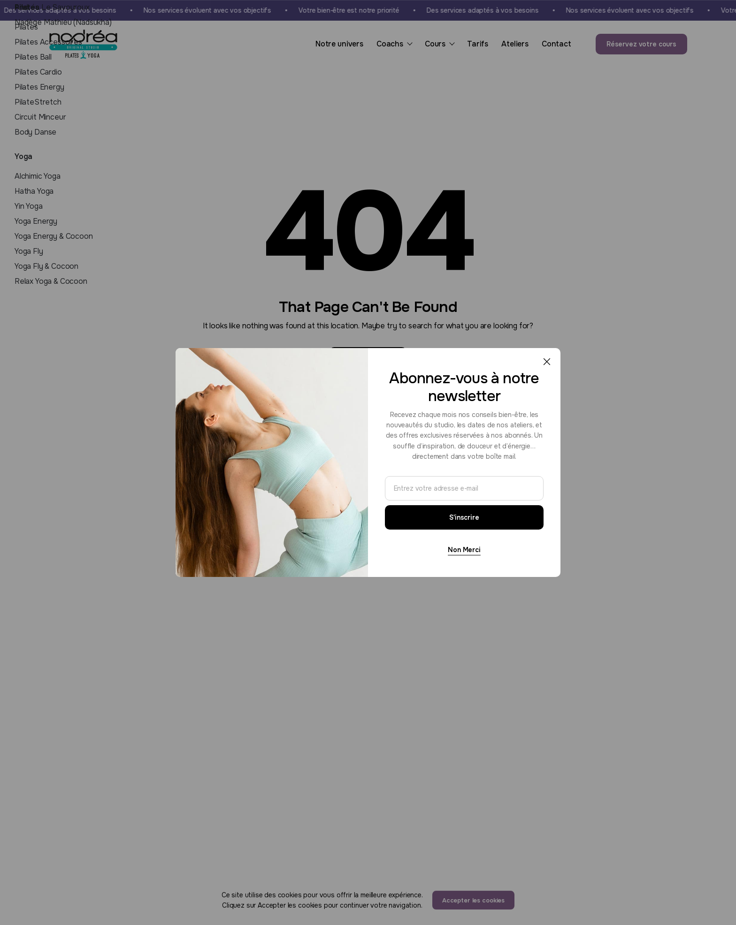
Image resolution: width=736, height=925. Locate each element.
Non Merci (464, 549)
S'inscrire (464, 517)
